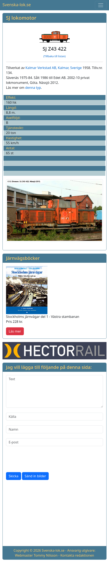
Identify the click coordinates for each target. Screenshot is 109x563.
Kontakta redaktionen (77, 555)
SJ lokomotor (21, 17)
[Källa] (54, 416)
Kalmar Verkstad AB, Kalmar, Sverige (53, 67)
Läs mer (15, 331)
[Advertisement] (54, 514)
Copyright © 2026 (27, 550)
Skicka (13, 476)
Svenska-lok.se (16, 4)
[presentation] (37, 459)
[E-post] (54, 442)
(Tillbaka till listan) (54, 56)
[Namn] (54, 429)
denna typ (33, 87)
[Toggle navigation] (101, 5)
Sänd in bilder (35, 476)
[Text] (54, 391)
